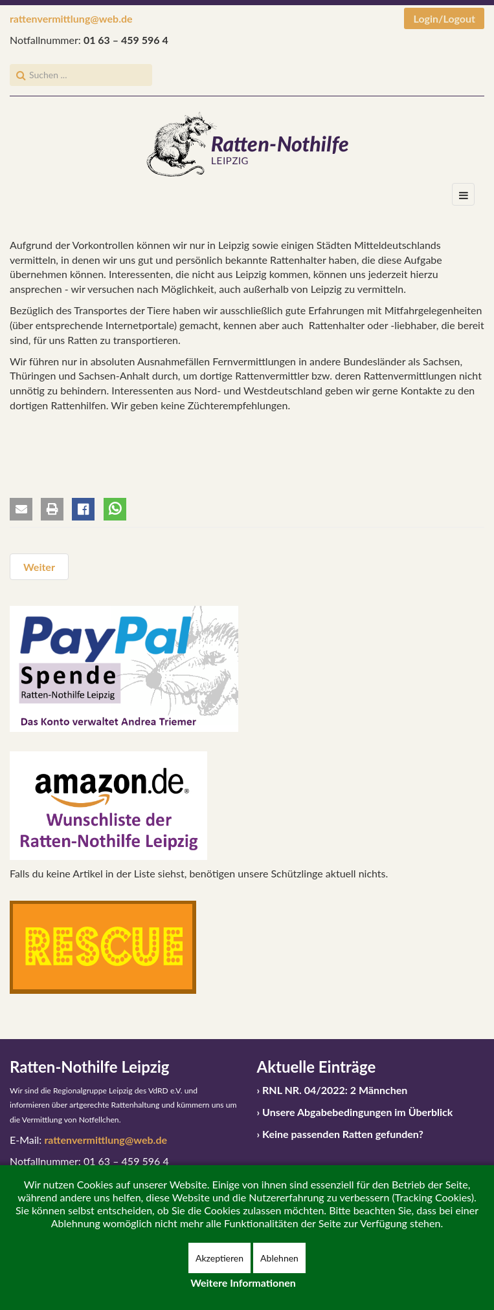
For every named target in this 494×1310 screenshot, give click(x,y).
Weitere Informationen (243, 1282)
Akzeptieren (219, 1257)
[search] (81, 75)
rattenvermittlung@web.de (71, 18)
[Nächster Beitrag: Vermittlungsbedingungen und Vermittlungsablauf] (39, 566)
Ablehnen (279, 1257)
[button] (21, 509)
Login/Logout (444, 18)
